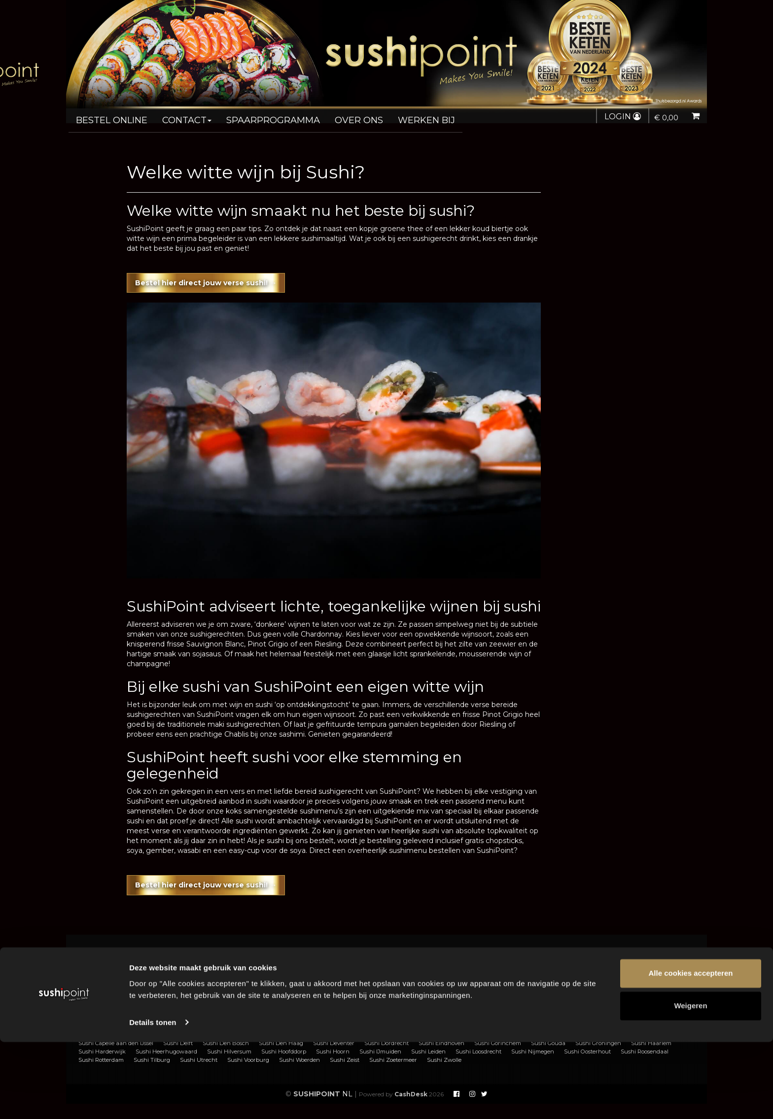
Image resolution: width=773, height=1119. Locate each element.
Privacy (426, 977)
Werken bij (398, 116)
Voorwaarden (436, 966)
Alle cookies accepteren (691, 1051)
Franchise (269, 977)
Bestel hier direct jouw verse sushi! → (224, 279)
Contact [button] (178, 116)
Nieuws (426, 987)
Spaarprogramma (257, 116)
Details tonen (152, 1099)
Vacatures (270, 987)
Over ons (336, 116)
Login (618, 116)
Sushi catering (117, 977)
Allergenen (112, 987)
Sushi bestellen (119, 966)
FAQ (261, 966)
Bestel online (108, 116)
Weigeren (690, 1083)
